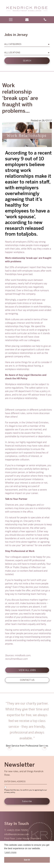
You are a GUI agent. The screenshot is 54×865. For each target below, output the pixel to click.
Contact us (27, 680)
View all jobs (27, 670)
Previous (9, 747)
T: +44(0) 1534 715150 (16, 830)
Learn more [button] (10, 852)
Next (44, 747)
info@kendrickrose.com (16, 834)
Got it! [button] (27, 860)
